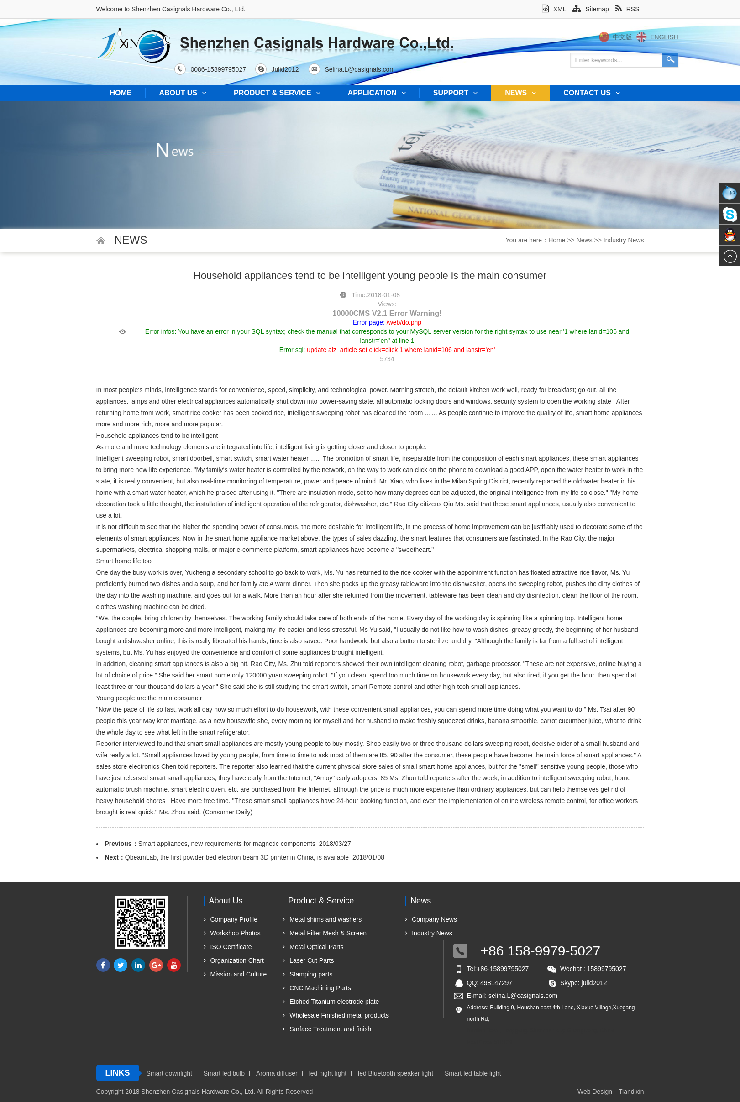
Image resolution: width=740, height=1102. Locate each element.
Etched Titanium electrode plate (331, 1001)
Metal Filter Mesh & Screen (325, 933)
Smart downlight (169, 1073)
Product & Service (277, 93)
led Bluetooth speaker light (395, 1073)
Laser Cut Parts (308, 960)
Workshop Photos (232, 933)
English (698, 37)
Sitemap (590, 9)
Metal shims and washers (322, 919)
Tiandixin (631, 1091)
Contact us (591, 93)
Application (377, 93)
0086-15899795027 (215, 69)
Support (455, 93)
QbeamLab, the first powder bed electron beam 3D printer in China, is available (237, 857)
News (520, 93)
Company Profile (231, 919)
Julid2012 (282, 69)
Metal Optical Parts (313, 946)
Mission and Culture (235, 974)
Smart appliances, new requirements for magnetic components (226, 843)
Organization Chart (234, 960)
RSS (627, 9)
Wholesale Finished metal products (336, 1015)
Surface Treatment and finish (327, 1029)
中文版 (656, 37)
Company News (431, 919)
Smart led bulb (224, 1073)
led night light (328, 1073)
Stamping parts (307, 974)
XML (554, 9)
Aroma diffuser (277, 1073)
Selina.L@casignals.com (357, 69)
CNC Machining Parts (317, 988)
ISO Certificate (228, 946)
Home (121, 93)
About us (183, 93)
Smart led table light (473, 1073)
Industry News (624, 240)
